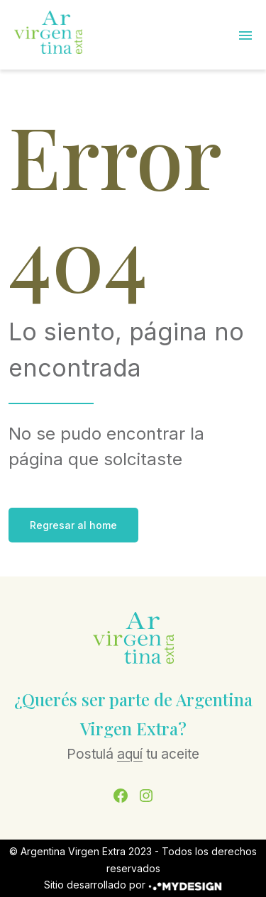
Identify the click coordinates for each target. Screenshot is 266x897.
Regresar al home (73, 525)
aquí (130, 754)
